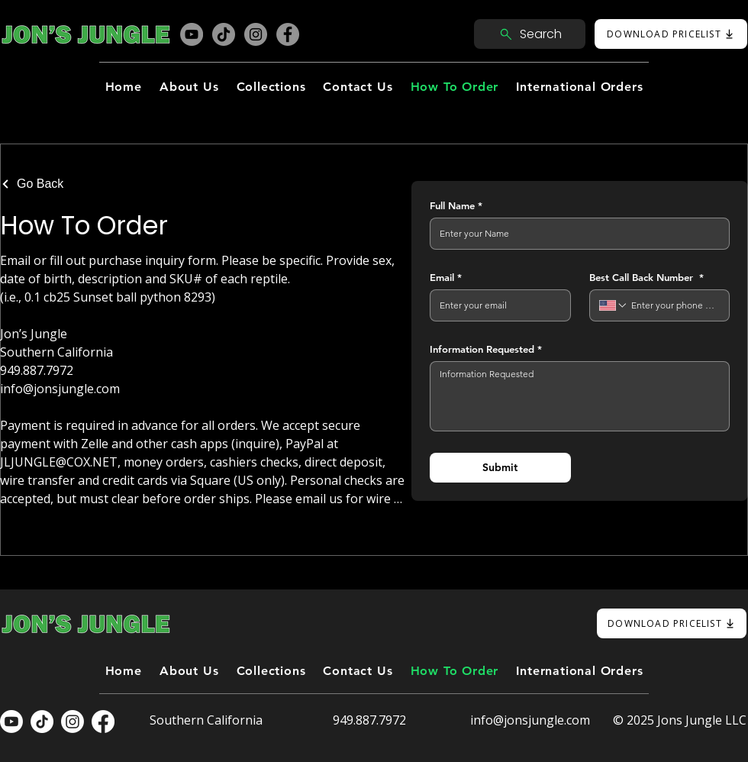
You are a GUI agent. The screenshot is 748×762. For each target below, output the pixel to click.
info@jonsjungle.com (530, 720)
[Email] (495, 305)
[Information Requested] (579, 396)
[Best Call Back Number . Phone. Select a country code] (613, 305)
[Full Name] (575, 233)
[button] (271, 87)
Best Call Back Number (646, 277)
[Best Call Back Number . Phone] (674, 305)
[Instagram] (255, 34)
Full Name (456, 205)
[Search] (529, 34)
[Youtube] (11, 721)
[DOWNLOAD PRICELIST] (671, 34)
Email (446, 277)
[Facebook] (287, 34)
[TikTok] (223, 34)
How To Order (84, 226)
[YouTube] (191, 34)
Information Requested (486, 349)
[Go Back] (36, 184)
